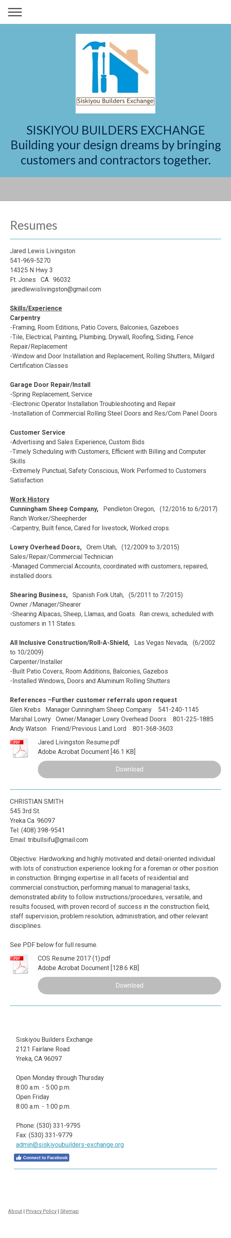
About (15, 1211)
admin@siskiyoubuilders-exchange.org (70, 1144)
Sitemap (69, 1211)
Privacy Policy (41, 1211)
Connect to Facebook (42, 1157)
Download (129, 769)
